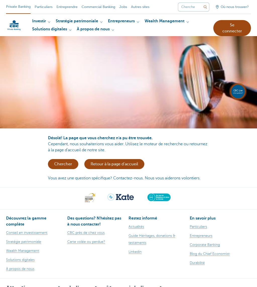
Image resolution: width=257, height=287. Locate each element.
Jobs (123, 7)
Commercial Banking (98, 7)
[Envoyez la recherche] (205, 7)
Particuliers (43, 7)
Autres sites (140, 7)
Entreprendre (67, 7)
